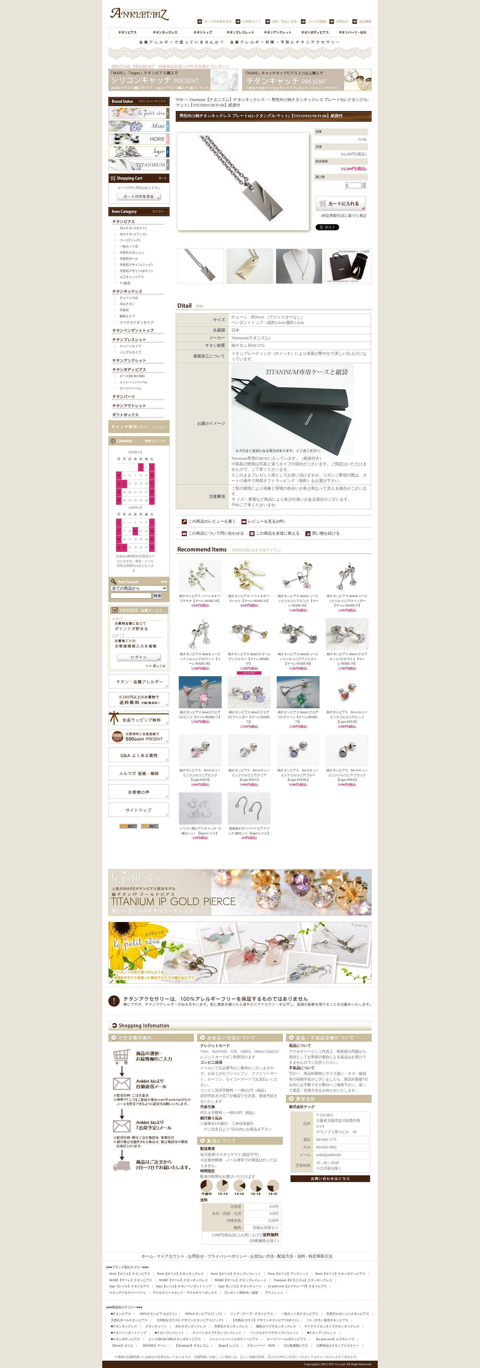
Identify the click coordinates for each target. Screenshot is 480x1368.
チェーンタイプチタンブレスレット (217, 1332)
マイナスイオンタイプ (136, 322)
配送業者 (207, 1149)
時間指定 (207, 1171)
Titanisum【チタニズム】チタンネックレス (227, 99)
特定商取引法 (320, 1256)
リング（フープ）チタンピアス (251, 1313)
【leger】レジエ (228, 1345)
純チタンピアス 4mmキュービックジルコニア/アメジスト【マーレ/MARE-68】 (298, 658)
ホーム (147, 1256)
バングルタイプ (130, 352)
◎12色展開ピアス (295, 1345)
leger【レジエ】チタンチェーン (239, 1286)
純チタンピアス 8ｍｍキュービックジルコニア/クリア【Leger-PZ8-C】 (249, 775)
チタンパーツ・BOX (261, 1345)
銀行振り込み (211, 1118)
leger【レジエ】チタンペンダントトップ (184, 1286)
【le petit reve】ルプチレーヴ (334, 1339)
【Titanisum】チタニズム (191, 1345)
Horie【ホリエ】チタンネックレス (180, 1273)
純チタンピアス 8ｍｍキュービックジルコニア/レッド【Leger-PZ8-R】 (347, 716)
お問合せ (196, 1256)
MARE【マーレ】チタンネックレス (183, 1280)
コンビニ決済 (211, 1063)
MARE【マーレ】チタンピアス (130, 1280)
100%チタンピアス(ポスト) (157, 1313)
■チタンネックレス (124, 1326)
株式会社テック (302, 1107)
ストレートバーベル (133, 382)
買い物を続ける (326, 533)
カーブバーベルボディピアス (286, 1339)
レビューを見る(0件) (266, 521)
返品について (300, 1046)
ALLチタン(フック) (133, 234)
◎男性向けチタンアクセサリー (337, 1345)
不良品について (302, 1068)
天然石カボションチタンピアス (347, 1313)
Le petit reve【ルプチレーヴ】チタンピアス (297, 1286)
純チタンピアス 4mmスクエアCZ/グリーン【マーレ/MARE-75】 (298, 716)
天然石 (124, 310)
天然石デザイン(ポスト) (136, 270)
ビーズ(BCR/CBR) (132, 376)
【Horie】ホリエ (122, 1345)
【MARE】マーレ (154, 1345)
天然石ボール (129, 258)
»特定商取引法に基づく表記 (343, 216)
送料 (204, 1200)
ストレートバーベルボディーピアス (233, 1339)
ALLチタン (127, 304)
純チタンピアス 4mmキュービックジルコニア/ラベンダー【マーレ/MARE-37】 (347, 600)
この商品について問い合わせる (216, 533)
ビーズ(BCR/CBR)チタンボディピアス (174, 1339)
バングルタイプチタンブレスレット (274, 1332)
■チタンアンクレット (321, 1332)
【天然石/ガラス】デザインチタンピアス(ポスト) (265, 1320)
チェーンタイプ (130, 346)
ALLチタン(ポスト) (133, 228)
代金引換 (207, 1107)
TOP (179, 99)
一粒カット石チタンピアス (299, 1313)
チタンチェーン (156, 1326)
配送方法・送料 (291, 1256)
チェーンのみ (129, 297)
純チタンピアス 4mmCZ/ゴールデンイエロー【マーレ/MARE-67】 (249, 658)
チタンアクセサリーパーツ (127, 1292)
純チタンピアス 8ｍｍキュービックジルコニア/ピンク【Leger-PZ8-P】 (200, 775)
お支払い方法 (262, 1256)
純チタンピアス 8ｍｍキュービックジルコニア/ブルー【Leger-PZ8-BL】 (298, 775)
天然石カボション (132, 252)
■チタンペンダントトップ (128, 1332)
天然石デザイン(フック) (136, 264)
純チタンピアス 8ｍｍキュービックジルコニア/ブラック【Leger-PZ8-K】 (347, 775)
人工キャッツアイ (132, 277)
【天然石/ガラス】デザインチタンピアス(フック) (189, 1320)
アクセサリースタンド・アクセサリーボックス (185, 1292)
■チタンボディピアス (125, 1339)
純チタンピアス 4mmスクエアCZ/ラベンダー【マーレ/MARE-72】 (249, 716)
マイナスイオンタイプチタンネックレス (331, 1326)
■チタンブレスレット (169, 1332)
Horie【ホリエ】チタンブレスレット (236, 1273)
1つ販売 (125, 283)
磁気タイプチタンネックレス (276, 1326)
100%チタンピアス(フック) (203, 1313)
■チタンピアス (121, 1313)
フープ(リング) (130, 240)
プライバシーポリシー (227, 1256)
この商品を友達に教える (278, 533)
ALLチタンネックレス (190, 1326)
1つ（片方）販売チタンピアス (327, 1320)
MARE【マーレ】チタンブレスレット (241, 1280)
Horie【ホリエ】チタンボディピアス (340, 1273)
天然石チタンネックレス (231, 1326)
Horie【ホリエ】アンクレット (288, 1273)
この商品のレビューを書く (212, 521)
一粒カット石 (129, 246)
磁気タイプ (127, 316)
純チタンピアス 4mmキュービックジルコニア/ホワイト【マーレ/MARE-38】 (200, 658)
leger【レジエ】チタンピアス (129, 1286)
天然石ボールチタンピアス (129, 1320)
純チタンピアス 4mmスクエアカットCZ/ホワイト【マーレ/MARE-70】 (347, 658)
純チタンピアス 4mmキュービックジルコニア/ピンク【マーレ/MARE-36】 (298, 600)
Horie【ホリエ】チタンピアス (129, 1273)
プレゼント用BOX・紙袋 (241, 1292)
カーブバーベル (130, 388)
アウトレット (274, 1292)
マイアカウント (171, 1256)
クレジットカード (215, 1046)
